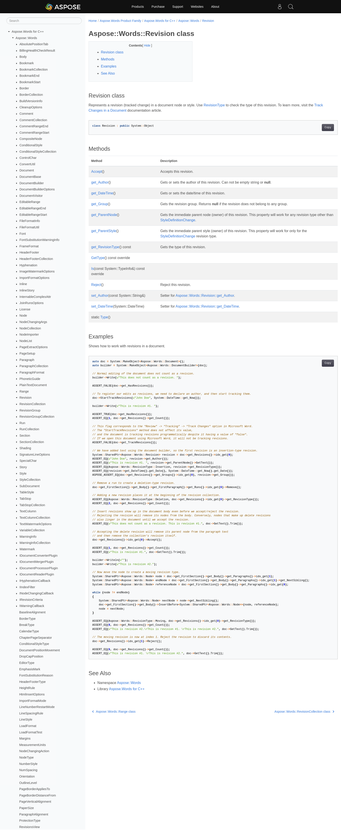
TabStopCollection (32, 505)
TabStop (25, 498)
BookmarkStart (29, 82)
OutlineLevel (28, 783)
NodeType (26, 757)
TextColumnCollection (34, 517)
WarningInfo (27, 536)
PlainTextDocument (33, 385)
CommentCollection (33, 120)
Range (24, 391)
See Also (108, 73)
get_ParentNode (104, 215)
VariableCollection (32, 530)
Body (23, 56)
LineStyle (25, 719)
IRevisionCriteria (31, 599)
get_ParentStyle (103, 231)
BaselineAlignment (32, 612)
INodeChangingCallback (36, 593)
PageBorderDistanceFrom (37, 795)
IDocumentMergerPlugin (36, 562)
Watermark (27, 549)
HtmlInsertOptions (32, 694)
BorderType (27, 618)
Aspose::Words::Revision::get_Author (203, 295)
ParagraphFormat (31, 372)
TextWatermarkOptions (35, 524)
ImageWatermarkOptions (36, 271)
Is (92, 268)
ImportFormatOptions (34, 278)
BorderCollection (31, 94)
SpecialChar (28, 460)
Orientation (27, 776)
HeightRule (27, 688)
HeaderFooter (29, 252)
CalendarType (29, 631)
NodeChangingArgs (33, 322)
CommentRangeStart (34, 132)
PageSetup (27, 353)
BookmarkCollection (33, 69)
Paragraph (26, 360)
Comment (26, 113)
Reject (96, 285)
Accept (96, 171)
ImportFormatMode (32, 701)
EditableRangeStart (33, 214)
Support (177, 6)
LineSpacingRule (31, 713)
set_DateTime (102, 306)
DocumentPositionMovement (39, 650)
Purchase (158, 6)
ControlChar (28, 158)
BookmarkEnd (29, 75)
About (215, 6)
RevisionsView (29, 827)
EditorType (26, 663)
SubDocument (29, 486)
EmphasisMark (29, 669)
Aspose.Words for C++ (28, 31)
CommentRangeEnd (33, 126)
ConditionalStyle (30, 145)
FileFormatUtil (29, 227)
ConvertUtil (27, 164)
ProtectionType (29, 820)
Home (93, 21)
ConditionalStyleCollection (37, 151)
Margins (24, 738)
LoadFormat (27, 726)
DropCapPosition (31, 656)
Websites (197, 6)
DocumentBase (30, 176)
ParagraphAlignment (33, 814)
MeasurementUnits (32, 745)
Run (22, 423)
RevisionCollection (32, 404)
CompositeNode (30, 139)
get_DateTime (102, 193)
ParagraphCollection (33, 366)
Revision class (112, 52)
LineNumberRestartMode (37, 707)
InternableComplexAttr (35, 297)
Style (22, 473)
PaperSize (26, 808)
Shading (25, 448)
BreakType (26, 625)
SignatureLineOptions (34, 454)
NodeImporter (29, 334)
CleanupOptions (30, 107)
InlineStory (26, 290)
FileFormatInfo (29, 221)
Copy (310, 127)
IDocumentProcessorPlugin (38, 568)
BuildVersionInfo (30, 101)
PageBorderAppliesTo (34, 789)
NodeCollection (30, 328)
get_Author (99, 182)
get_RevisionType (105, 247)
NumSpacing (28, 770)
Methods (107, 59)
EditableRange (29, 202)
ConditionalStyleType (34, 644)
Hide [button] (144, 45)
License (24, 309)
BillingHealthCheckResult (37, 50)
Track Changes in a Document (112, 110)
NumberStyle (28, 764)
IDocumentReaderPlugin (36, 574)
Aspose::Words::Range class (114, 711)
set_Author (99, 295)
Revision (25, 397)
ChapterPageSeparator (35, 637)
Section (24, 435)
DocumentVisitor (31, 195)
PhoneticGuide (29, 379)
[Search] (44, 20)
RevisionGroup (29, 410)
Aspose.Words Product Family (120, 21)
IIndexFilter (27, 587)
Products (138, 6)
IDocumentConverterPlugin (38, 555)
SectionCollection (31, 442)
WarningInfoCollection (34, 543)
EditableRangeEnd (32, 208)
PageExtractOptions (33, 347)
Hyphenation (28, 265)
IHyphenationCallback (34, 580)
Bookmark (26, 63)
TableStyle (26, 492)
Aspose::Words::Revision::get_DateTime (205, 306)
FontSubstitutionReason (36, 675)
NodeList (25, 341)
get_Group (99, 204)
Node (23, 315)
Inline (23, 284)
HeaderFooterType (32, 682)
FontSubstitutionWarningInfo (39, 240)
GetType (97, 258)
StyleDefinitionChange (193, 220)
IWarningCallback (31, 606)
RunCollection (29, 429)
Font (22, 233)
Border (24, 88)
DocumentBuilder (31, 183)
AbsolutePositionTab (33, 44)
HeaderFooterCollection (36, 259)
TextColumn (27, 511)
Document (26, 170)
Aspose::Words (26, 38)
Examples (108, 66)
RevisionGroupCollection (36, 416)
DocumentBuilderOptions (37, 189)
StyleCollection (29, 479)
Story (23, 467)
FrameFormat (29, 246)
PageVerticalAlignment (35, 801)
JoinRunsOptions (31, 303)
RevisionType (214, 105)
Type (104, 317)
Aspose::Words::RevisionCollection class (287, 711)
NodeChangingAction (34, 751)
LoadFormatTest (30, 732)
